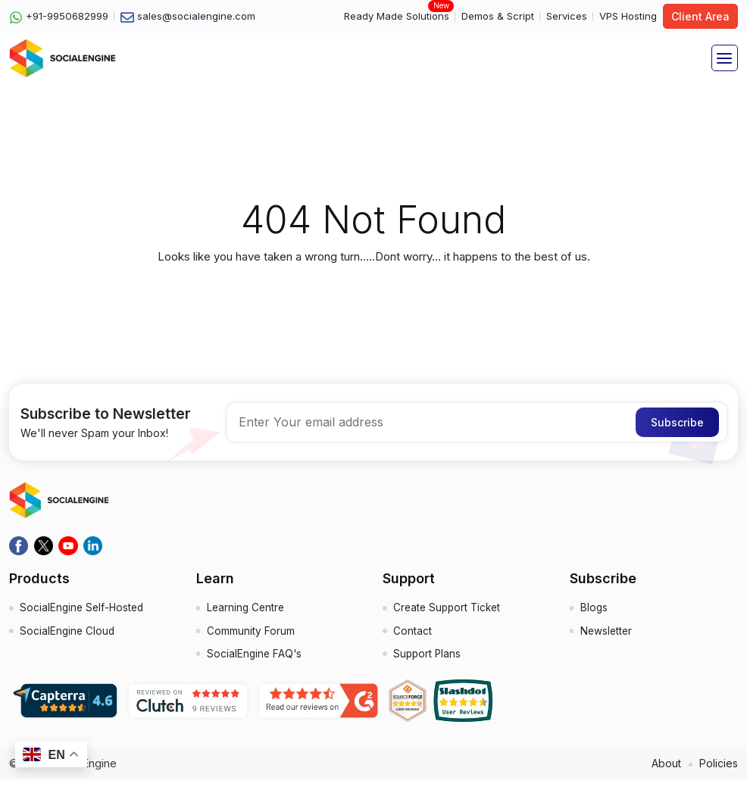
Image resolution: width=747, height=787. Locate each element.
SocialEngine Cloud (68, 635)
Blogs (595, 610)
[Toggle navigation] (724, 58)
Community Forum (251, 635)
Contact (413, 635)
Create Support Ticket (450, 610)
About (663, 770)
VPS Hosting (628, 16)
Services (566, 16)
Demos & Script (497, 16)
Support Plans (429, 660)
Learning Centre (248, 610)
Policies (717, 770)
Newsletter (608, 635)
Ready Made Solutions (396, 15)
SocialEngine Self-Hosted (84, 610)
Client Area (700, 16)
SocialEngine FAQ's (256, 660)
